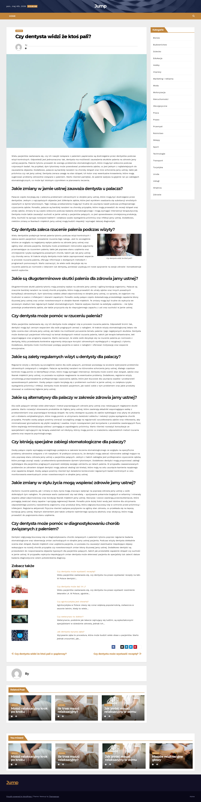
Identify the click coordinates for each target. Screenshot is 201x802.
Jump (100, 6)
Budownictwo (160, 44)
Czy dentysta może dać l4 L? (71, 586)
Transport (158, 160)
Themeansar (54, 796)
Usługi (156, 181)
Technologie (159, 154)
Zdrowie (19, 31)
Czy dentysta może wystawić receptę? (76, 571)
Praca (156, 113)
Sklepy (156, 140)
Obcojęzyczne (160, 106)
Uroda (156, 174)
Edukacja (157, 58)
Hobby (156, 65)
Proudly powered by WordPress (19, 796)
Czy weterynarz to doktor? (70, 616)
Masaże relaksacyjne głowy (167, 758)
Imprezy (157, 72)
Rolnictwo (158, 133)
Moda (156, 85)
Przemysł (158, 126)
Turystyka (158, 167)
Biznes (156, 38)
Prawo (156, 119)
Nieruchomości (160, 99)
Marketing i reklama (163, 79)
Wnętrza (157, 188)
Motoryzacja (159, 92)
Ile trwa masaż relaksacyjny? (68, 710)
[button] (194, 16)
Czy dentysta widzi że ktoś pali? (53, 36)
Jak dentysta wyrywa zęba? (70, 631)
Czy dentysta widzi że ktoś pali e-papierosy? (39, 653)
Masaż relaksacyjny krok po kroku (29, 710)
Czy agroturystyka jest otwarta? (73, 601)
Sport (156, 147)
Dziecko (157, 51)
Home (12, 16)
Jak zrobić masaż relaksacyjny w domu (120, 710)
